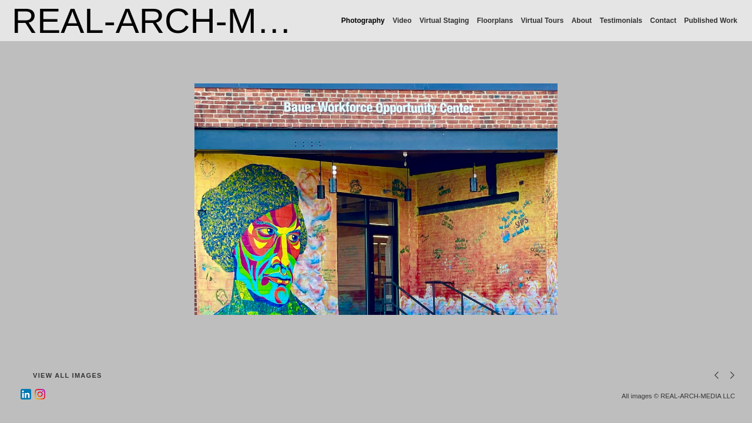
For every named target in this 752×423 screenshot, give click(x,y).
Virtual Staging (444, 20)
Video (401, 20)
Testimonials (621, 20)
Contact (663, 20)
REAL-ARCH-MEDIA (175, 21)
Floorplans (495, 20)
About (582, 20)
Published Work (710, 20)
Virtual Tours (542, 20)
